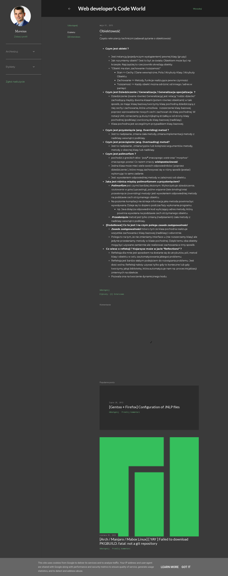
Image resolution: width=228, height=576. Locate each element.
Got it (186, 567)
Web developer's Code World (111, 8)
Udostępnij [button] (73, 25)
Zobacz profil (20, 36)
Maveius (20, 31)
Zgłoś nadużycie (15, 81)
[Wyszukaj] (197, 8)
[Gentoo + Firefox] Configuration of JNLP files (144, 407)
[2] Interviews (74, 36)
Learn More (170, 567)
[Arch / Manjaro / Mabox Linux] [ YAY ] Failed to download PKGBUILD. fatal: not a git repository (144, 541)
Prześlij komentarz (131, 412)
